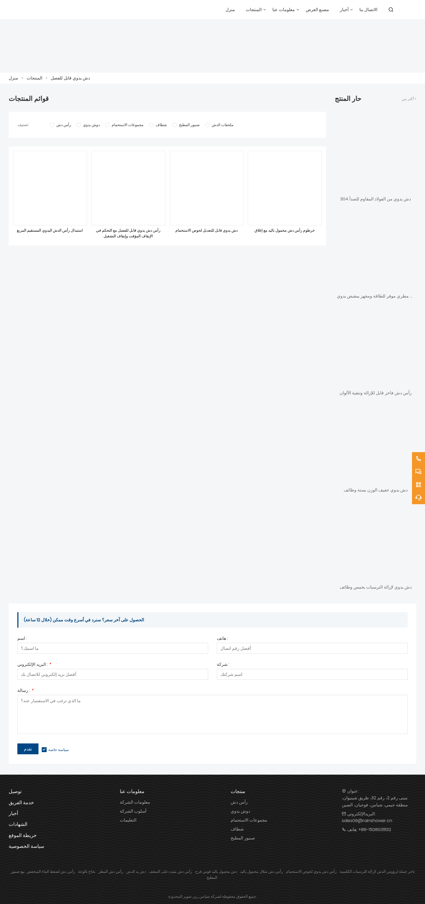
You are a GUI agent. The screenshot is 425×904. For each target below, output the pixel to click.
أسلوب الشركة (133, 811)
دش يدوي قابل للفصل (70, 78)
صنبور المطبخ (243, 838)
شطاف (237, 829)
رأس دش (239, 802)
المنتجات (34, 78)
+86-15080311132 (374, 829)
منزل (13, 78)
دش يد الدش (136, 871)
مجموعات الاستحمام (249, 820)
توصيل (15, 791)
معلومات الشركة (135, 802)
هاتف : (222, 638)
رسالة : (25, 691)
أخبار (13, 813)
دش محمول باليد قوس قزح (216, 871)
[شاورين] (38, 9)
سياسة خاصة (58, 749)
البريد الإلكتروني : (34, 664)
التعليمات (128, 820)
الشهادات (18, 824)
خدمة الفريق (21, 802)
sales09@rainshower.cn (367, 820)
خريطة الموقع (23, 835)
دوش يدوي (240, 811)
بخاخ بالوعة (86, 871)
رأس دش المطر (110, 871)
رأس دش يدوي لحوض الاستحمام (311, 871)
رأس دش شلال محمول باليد (261, 871)
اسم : (22, 638)
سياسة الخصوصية (26, 846)
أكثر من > (409, 98)
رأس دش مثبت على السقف (170, 871)
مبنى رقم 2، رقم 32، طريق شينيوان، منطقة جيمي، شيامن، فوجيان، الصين (375, 801)
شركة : (223, 664)
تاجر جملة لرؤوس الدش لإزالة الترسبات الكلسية (377, 871)
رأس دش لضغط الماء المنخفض (51, 871)
